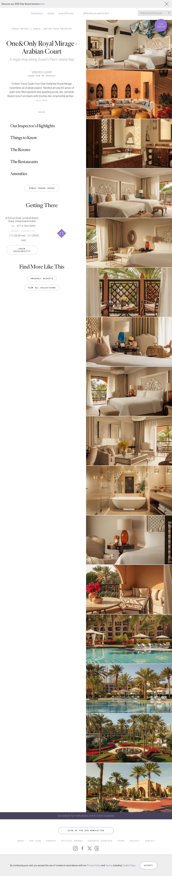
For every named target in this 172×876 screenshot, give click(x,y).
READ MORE (42, 100)
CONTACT (150, 841)
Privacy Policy (94, 865)
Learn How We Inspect (42, 76)
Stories (51, 13)
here (42, 4)
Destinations (37, 13)
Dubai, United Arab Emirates (52, 28)
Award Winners (66, 13)
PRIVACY (135, 841)
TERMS (121, 841)
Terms (108, 865)
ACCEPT (148, 865)
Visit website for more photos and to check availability (86, 815)
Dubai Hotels (20, 28)
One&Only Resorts (41, 278)
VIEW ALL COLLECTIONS (42, 287)
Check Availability (22, 249)
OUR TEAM (35, 841)
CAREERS (51, 841)
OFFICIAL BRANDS (72, 841)
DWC (29, 235)
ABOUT (20, 841)
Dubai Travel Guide (42, 188)
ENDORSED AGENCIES (100, 841)
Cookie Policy (128, 865)
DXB (11, 235)
